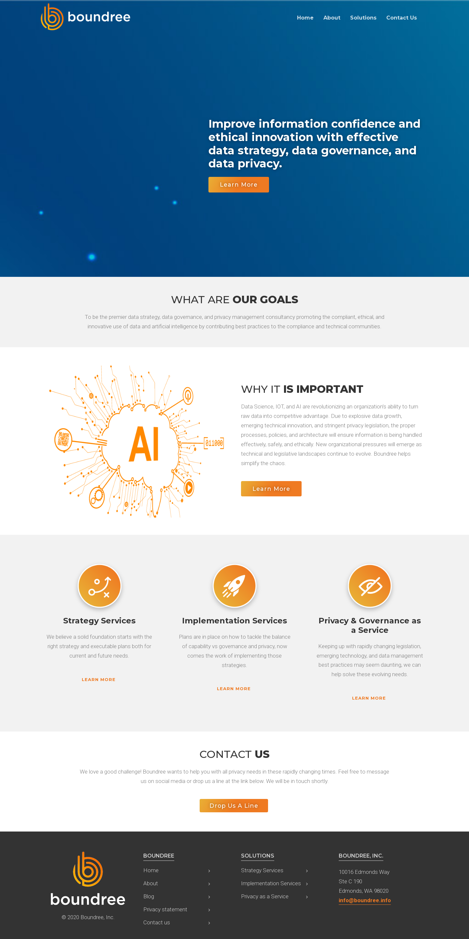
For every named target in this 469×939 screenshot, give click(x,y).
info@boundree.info (365, 900)
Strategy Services (262, 870)
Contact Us (401, 18)
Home (305, 18)
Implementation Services (271, 883)
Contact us (156, 922)
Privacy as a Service (265, 896)
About (331, 18)
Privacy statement (165, 909)
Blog (148, 896)
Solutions (363, 18)
